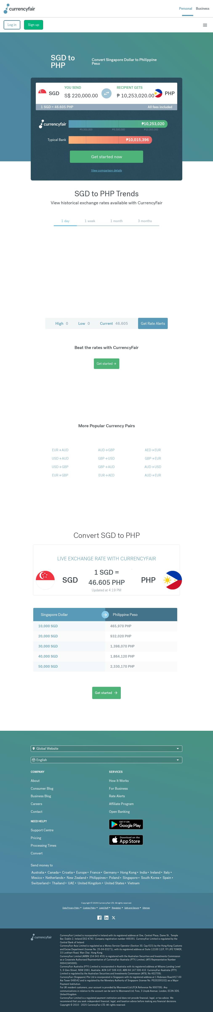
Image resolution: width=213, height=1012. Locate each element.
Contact (36, 811)
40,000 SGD (48, 656)
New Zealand (76, 877)
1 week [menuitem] (90, 221)
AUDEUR (153, 475)
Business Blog (41, 796)
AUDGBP (106, 450)
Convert (37, 853)
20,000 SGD (48, 636)
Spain (167, 877)
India (143, 872)
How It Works (119, 781)
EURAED (106, 475)
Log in (12, 25)
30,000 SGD (48, 646)
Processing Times (43, 845)
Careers (36, 804)
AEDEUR (153, 450)
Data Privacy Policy (71, 907)
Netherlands (54, 877)
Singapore (130, 877)
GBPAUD (106, 467)
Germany (110, 872)
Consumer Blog (42, 788)
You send (72, 87)
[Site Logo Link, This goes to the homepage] (19, 9)
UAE (71, 883)
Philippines (97, 877)
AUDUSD (152, 467)
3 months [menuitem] (145, 221)
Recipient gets (129, 87)
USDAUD (60, 458)
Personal (185, 8)
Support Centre (42, 830)
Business (202, 8)
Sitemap (146, 907)
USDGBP (60, 467)
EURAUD (60, 450)
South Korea (150, 877)
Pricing (36, 838)
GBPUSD (106, 458)
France (95, 872)
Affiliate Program (121, 804)
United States (114, 883)
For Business (118, 788)
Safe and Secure (131, 907)
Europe (81, 872)
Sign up (33, 25)
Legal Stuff (103, 907)
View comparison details (106, 170)
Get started (107, 363)
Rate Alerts (117, 796)
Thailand (58, 883)
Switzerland (40, 883)
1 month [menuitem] (116, 221)
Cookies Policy (89, 907)
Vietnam (134, 883)
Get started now (106, 156)
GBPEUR (153, 458)
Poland (114, 877)
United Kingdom (89, 883)
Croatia (67, 872)
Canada (53, 872)
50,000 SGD (48, 666)
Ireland (155, 872)
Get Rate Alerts (153, 323)
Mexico (36, 877)
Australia (37, 872)
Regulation (116, 907)
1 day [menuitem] (65, 221)
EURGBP (60, 475)
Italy (167, 872)
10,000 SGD (48, 626)
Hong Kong (128, 872)
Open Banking (119, 811)
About (35, 781)
